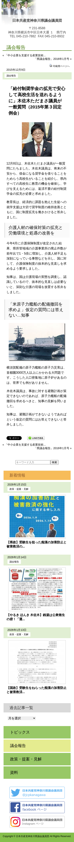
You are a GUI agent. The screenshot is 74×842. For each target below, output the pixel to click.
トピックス (20, 732)
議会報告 (11, 75)
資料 (14, 772)
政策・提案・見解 (18, 489)
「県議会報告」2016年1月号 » (53, 58)
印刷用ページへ (61, 66)
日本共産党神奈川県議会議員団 (37, 21)
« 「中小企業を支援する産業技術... (24, 55)
